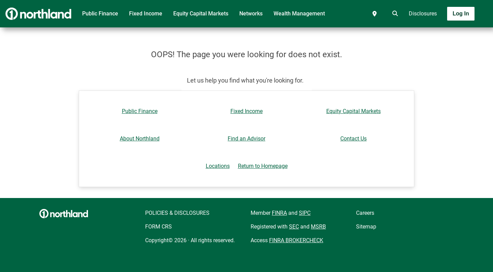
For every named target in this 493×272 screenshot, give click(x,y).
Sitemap (366, 226)
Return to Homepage (263, 166)
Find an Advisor (246, 138)
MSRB (318, 226)
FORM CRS (158, 226)
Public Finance (100, 13)
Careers (365, 213)
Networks (251, 13)
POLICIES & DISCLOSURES (177, 213)
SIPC (305, 213)
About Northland (140, 138)
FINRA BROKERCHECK (296, 240)
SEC (294, 226)
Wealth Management (299, 13)
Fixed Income (145, 13)
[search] (394, 14)
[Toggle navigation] (439, 33)
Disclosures (423, 13)
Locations (218, 166)
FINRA (279, 213)
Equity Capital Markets (200, 13)
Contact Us (353, 138)
